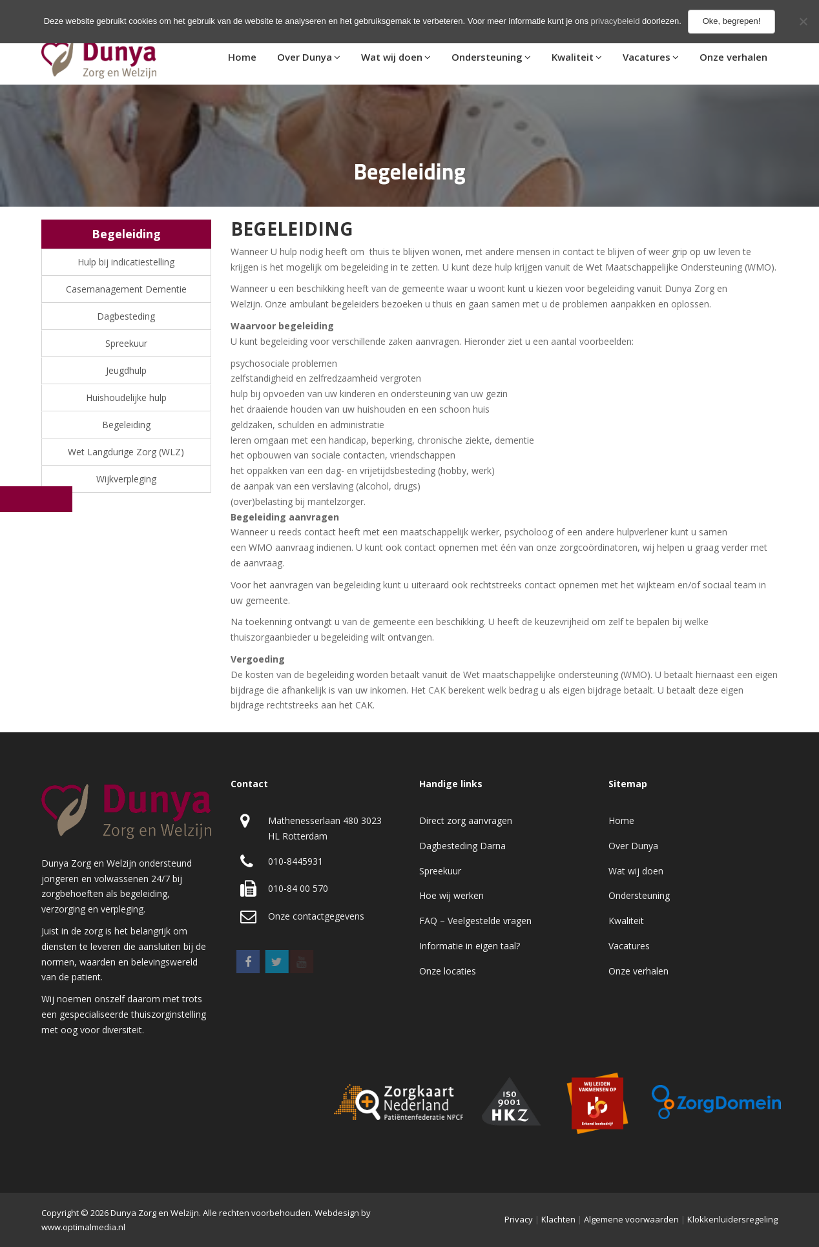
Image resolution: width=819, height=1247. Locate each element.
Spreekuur (126, 343)
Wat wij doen (391, 56)
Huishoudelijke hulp (126, 397)
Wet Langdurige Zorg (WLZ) (126, 452)
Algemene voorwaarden (631, 1219)
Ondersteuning (487, 56)
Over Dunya (304, 56)
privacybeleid (615, 21)
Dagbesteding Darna (462, 846)
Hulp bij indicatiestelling (126, 262)
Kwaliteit (573, 56)
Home (242, 56)
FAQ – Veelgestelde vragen (475, 920)
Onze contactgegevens (316, 916)
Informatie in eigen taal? (469, 946)
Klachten (558, 1219)
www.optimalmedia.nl (83, 1227)
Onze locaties (447, 971)
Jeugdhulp (126, 370)
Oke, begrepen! (732, 21)
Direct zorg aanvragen (465, 820)
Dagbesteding (126, 316)
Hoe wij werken (451, 895)
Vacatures (646, 56)
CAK (437, 690)
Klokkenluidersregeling (732, 1219)
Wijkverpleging (126, 479)
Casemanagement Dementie (126, 289)
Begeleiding (126, 424)
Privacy (518, 1219)
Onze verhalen (733, 56)
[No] (802, 21)
